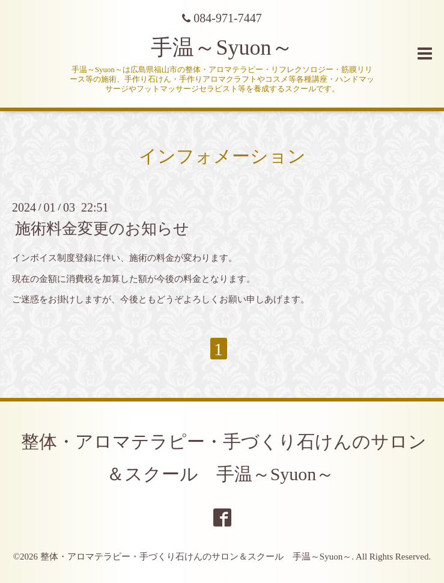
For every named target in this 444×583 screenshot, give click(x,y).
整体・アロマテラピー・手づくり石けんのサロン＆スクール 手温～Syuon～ (195, 556)
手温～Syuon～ (222, 47)
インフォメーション (222, 156)
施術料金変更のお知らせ (102, 228)
